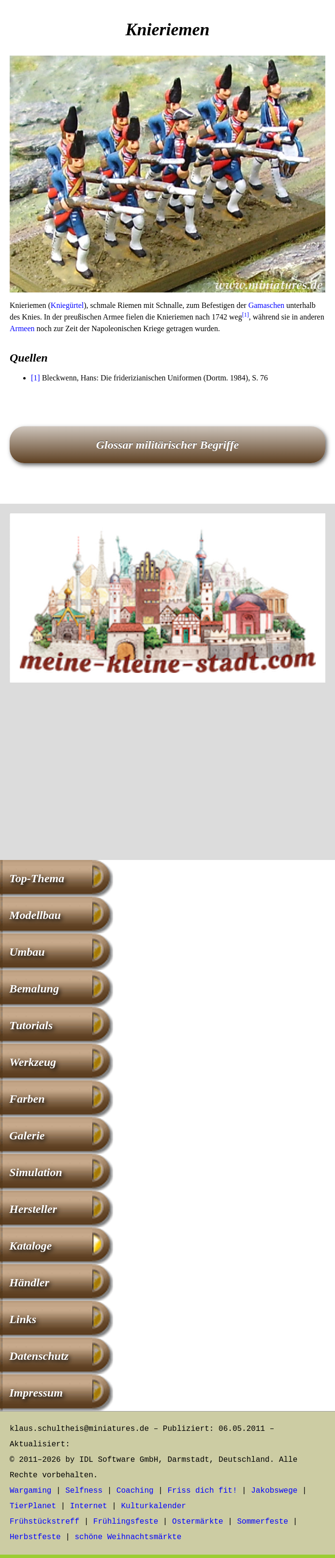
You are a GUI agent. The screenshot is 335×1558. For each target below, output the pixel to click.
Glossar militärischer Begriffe (167, 444)
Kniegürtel (67, 305)
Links (22, 1319)
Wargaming (30, 1490)
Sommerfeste (263, 1521)
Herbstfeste (35, 1537)
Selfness (83, 1490)
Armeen (22, 328)
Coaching (135, 1490)
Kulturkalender (153, 1506)
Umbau (26, 952)
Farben (26, 1098)
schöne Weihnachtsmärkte (127, 1537)
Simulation (35, 1172)
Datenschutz (39, 1356)
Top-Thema (36, 878)
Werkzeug (32, 1062)
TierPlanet (33, 1506)
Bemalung (34, 988)
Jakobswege (274, 1490)
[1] (245, 314)
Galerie (26, 1135)
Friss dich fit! (202, 1490)
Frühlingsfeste (125, 1521)
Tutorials (31, 1025)
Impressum (36, 1392)
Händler (29, 1282)
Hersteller (33, 1209)
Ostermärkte (197, 1521)
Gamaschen (266, 305)
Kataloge (30, 1245)
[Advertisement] (167, 773)
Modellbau (35, 915)
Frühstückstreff (44, 1521)
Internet (88, 1506)
